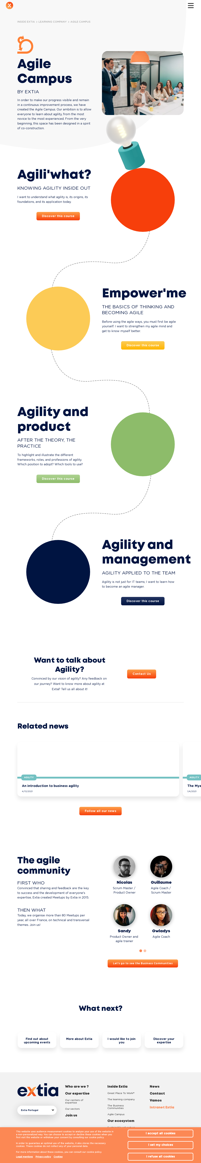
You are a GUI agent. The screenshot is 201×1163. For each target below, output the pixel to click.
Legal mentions (24, 1157)
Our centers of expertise (74, 1091)
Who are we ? (77, 1076)
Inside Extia (77, 6)
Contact (157, 1083)
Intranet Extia (162, 1097)
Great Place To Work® (120, 1083)
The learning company (121, 1089)
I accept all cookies (160, 1133)
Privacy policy (43, 1157)
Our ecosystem (98, 6)
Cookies (58, 1157)
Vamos (156, 1090)
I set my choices (160, 1144)
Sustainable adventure (121, 1117)
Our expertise (45, 6)
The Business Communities (115, 1096)
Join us (63, 6)
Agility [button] (29, 777)
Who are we (26, 6)
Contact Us (142, 691)
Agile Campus (116, 1104)
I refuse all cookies (160, 1156)
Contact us (131, 6)
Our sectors (72, 1098)
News (118, 6)
